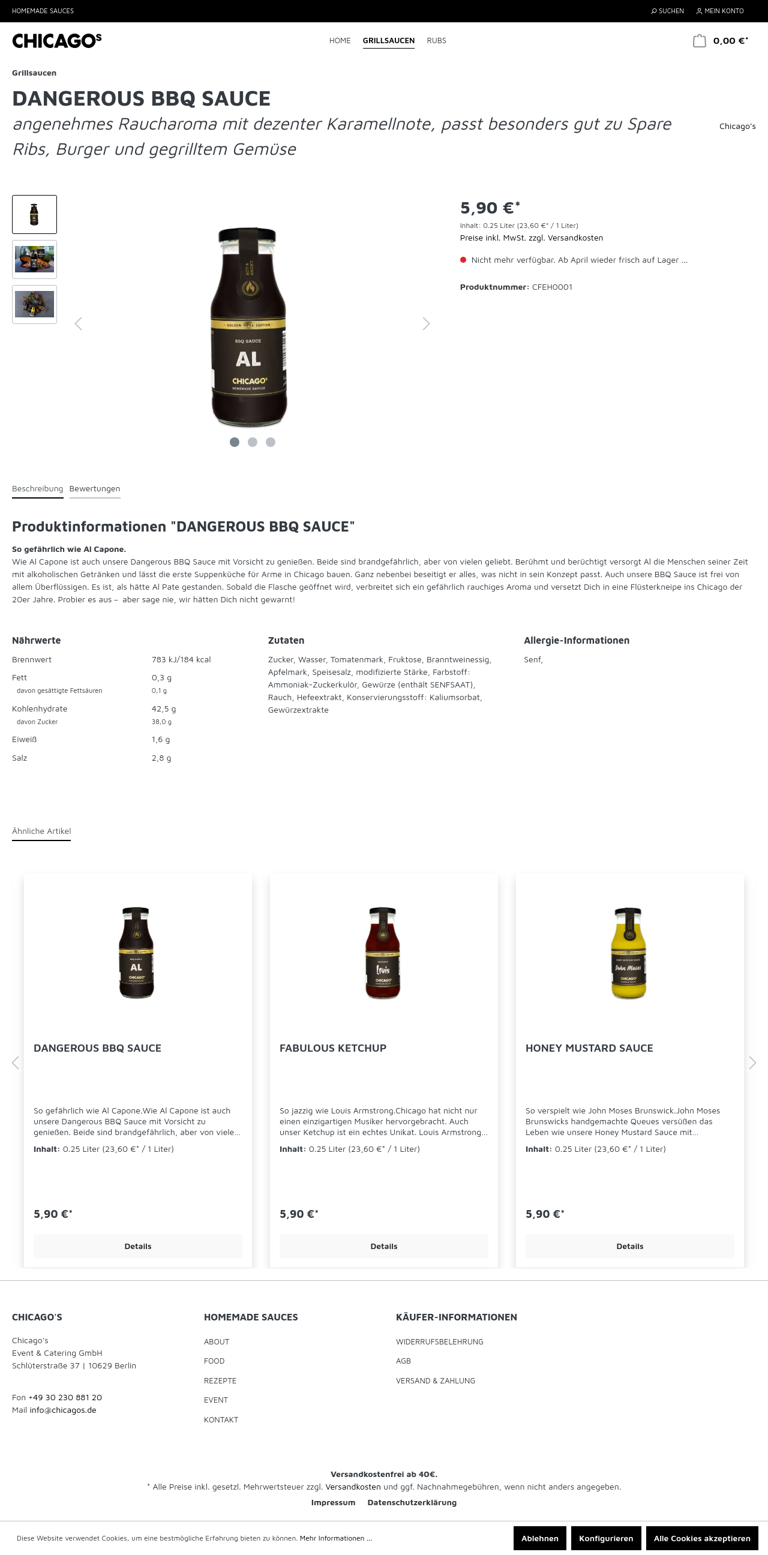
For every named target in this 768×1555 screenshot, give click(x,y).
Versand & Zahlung (435, 1380)
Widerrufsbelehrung (440, 1341)
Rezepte (220, 1380)
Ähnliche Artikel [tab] (41, 830)
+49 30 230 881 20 (65, 1397)
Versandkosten (353, 1486)
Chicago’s (737, 126)
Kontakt (221, 1419)
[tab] (38, 488)
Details (137, 1246)
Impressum (333, 1502)
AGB (403, 1360)
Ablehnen (540, 1538)
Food (214, 1360)
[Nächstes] (427, 323)
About (216, 1341)
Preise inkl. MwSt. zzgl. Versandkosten (532, 237)
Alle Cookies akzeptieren (702, 1538)
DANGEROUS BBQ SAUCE (97, 1047)
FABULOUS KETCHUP (333, 1047)
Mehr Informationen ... (336, 1537)
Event (216, 1399)
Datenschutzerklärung (412, 1502)
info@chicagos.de (62, 1409)
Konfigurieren (606, 1538)
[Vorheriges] (78, 323)
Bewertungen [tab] (95, 488)
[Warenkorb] (721, 40)
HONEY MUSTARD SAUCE (589, 1047)
